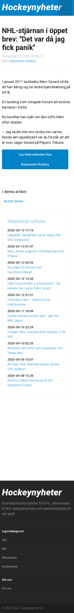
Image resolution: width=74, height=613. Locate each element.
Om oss (6, 588)
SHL (4, 539)
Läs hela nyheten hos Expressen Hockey (35, 159)
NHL (4, 548)
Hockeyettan (10, 566)
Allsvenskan (9, 557)
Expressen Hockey (22, 61)
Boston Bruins (13, 201)
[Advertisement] (37, 436)
